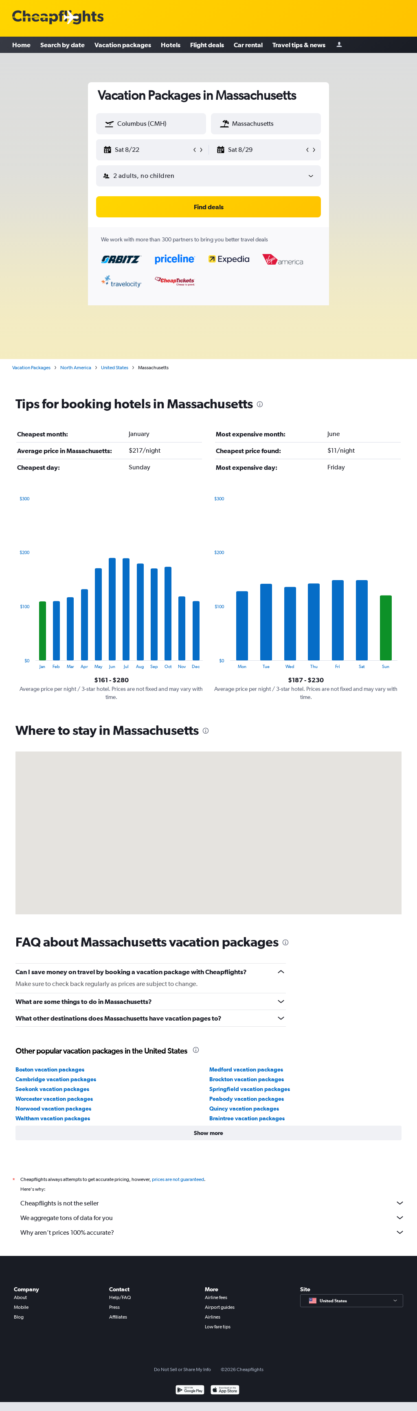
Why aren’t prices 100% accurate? (212, 1232)
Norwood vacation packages (53, 1108)
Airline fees (216, 1297)
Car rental (248, 44)
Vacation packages (122, 44)
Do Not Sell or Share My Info (182, 1369)
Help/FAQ (120, 1297)
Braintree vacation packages (247, 1118)
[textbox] (151, 123)
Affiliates (118, 1317)
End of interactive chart (15, 662)
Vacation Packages (31, 367)
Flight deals (207, 44)
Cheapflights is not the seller (212, 1203)
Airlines (212, 1317)
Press (114, 1307)
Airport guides (220, 1307)
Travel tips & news (298, 44)
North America (75, 367)
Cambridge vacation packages (55, 1079)
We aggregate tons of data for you (212, 1218)
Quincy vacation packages (244, 1108)
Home (21, 44)
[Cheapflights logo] (57, 18)
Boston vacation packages (49, 1069)
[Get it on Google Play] (189, 1391)
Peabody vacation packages (246, 1098)
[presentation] (259, 404)
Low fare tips (217, 1327)
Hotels (170, 44)
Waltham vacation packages (52, 1118)
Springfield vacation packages (249, 1089)
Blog (19, 1317)
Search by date (62, 44)
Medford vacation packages (246, 1069)
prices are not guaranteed (178, 1179)
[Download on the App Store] (224, 1391)
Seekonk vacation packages (52, 1089)
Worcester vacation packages (54, 1098)
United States (114, 367)
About (20, 1297)
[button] (109, 124)
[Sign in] (339, 45)
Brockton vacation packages (246, 1079)
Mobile (21, 1307)
